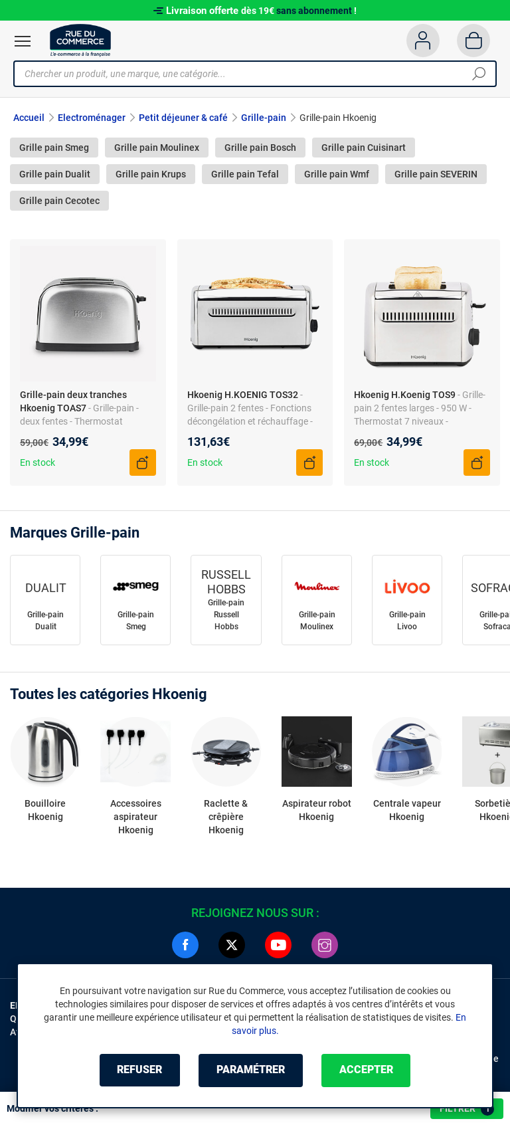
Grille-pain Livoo (407, 620)
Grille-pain (263, 117)
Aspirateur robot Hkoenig (316, 810)
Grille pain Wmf (336, 174)
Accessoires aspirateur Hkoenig (135, 816)
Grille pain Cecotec (59, 200)
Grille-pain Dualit (45, 620)
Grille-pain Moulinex (317, 620)
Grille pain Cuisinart (363, 147)
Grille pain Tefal (245, 174)
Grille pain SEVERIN (435, 174)
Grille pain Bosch (260, 147)
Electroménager (92, 117)
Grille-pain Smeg (136, 620)
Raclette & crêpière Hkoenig (226, 816)
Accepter (367, 1070)
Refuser (138, 1070)
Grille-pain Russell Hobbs (226, 614)
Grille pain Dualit (54, 174)
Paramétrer (250, 1070)
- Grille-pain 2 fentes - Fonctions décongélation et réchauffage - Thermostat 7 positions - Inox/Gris (250, 421)
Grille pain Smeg (54, 147)
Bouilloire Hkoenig (45, 810)
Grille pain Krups (151, 174)
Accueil (28, 117)
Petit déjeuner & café (183, 117)
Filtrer (467, 1109)
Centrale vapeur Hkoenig (407, 810)
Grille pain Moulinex (156, 147)
